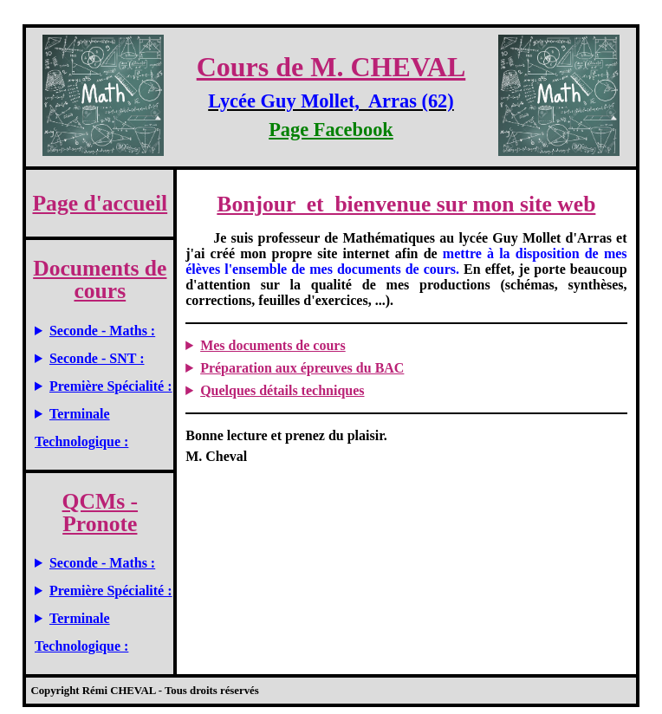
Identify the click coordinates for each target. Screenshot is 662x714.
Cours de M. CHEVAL (331, 66)
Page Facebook (331, 129)
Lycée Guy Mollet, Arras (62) (331, 101)
